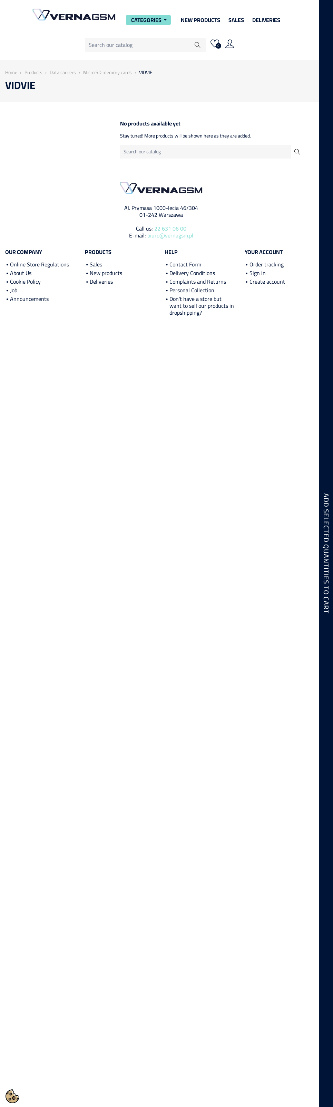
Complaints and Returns (197, 281)
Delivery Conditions (192, 273)
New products (106, 273)
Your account (264, 252)
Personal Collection (191, 290)
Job (13, 290)
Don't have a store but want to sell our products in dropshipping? (201, 306)
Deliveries (266, 20)
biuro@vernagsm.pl (170, 235)
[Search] (145, 45)
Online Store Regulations (39, 264)
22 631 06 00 (170, 228)
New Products (200, 20)
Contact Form (185, 264)
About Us (20, 273)
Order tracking (266, 264)
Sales (236, 20)
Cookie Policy (25, 281)
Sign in (257, 273)
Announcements (29, 299)
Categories (150, 20)
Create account (267, 281)
